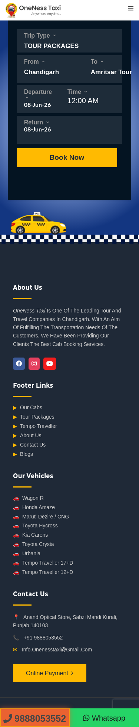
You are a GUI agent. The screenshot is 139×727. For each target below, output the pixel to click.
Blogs (23, 454)
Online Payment (47, 673)
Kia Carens (30, 535)
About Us (27, 435)
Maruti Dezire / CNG (41, 517)
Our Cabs (27, 407)
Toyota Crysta (33, 544)
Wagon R (28, 498)
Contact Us (29, 445)
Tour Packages (33, 417)
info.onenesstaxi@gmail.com (57, 650)
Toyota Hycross (35, 526)
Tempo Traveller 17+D (43, 563)
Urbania (26, 553)
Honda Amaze (34, 507)
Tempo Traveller (35, 426)
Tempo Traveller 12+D (43, 572)
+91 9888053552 (43, 638)
